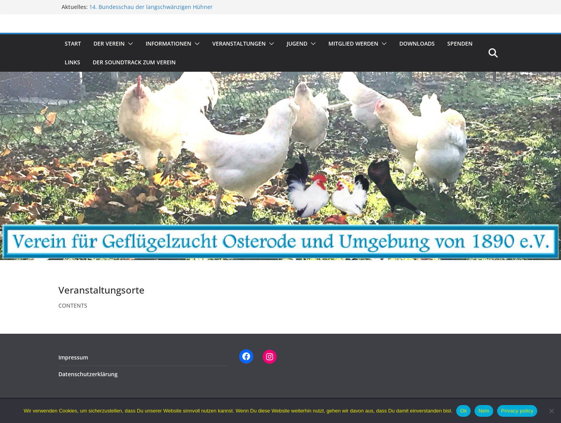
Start (73, 43)
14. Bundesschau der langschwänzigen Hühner (151, 7)
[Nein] (551, 411)
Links (72, 62)
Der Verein (109, 43)
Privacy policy (517, 411)
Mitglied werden (353, 43)
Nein (483, 411)
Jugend (297, 43)
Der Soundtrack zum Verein (134, 62)
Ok (463, 411)
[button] (129, 43)
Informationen (168, 43)
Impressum (73, 357)
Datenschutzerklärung (88, 374)
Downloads (417, 43)
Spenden (460, 43)
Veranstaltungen (239, 43)
